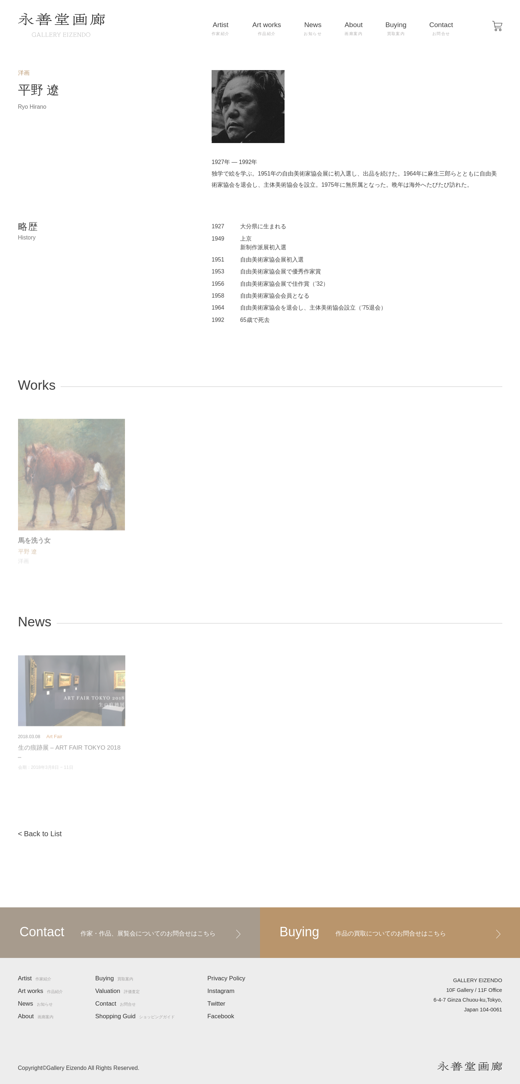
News (313, 28)
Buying (395, 28)
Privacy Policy (226, 979)
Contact (441, 28)
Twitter (216, 1004)
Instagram (220, 991)
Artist (221, 28)
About (353, 28)
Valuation (117, 991)
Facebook (220, 1017)
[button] (497, 26)
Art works (266, 28)
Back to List (43, 833)
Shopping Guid (135, 1017)
